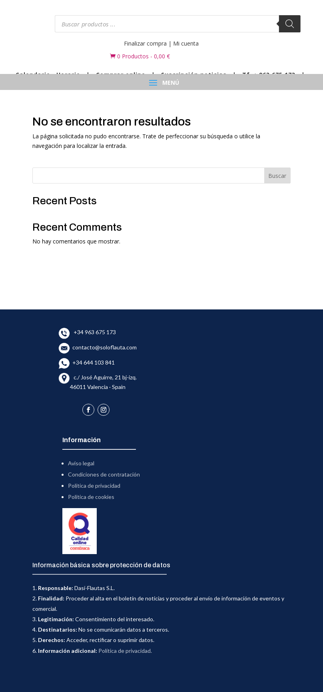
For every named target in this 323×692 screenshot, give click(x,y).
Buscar (277, 175)
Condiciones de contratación (104, 474)
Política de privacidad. (125, 650)
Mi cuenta (186, 43)
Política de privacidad (94, 485)
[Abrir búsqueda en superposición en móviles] (178, 23)
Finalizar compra (145, 43)
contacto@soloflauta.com (103, 347)
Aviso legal (81, 463)
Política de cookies (91, 496)
